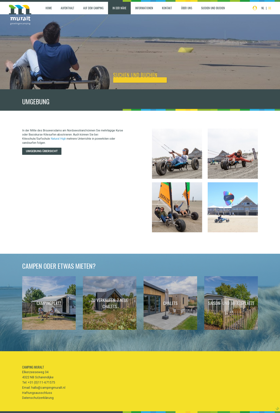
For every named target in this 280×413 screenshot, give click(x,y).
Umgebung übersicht (42, 151)
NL (262, 8)
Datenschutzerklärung (38, 398)
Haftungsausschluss (37, 393)
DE (269, 8)
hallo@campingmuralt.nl (48, 387)
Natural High (58, 138)
